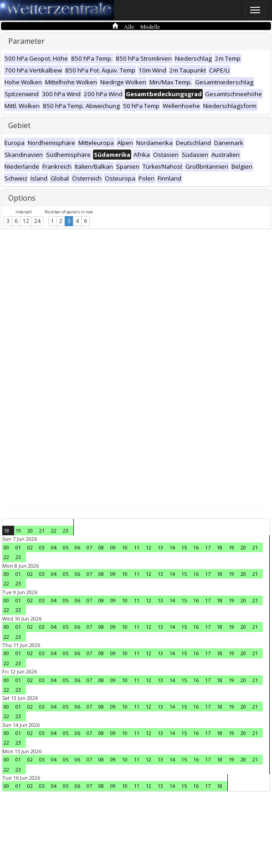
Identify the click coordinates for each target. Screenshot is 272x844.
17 (207, 547)
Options (22, 198)
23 (65, 530)
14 (172, 547)
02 (30, 547)
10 (125, 547)
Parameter (26, 41)
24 (37, 221)
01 (18, 547)
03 (42, 547)
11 (136, 547)
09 (113, 547)
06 (77, 547)
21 (42, 530)
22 (53, 530)
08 (101, 547)
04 (53, 547)
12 (26, 221)
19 (18, 530)
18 (6, 530)
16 (196, 547)
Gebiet (19, 125)
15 (184, 547)
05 (65, 547)
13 (160, 547)
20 (30, 530)
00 (6, 547)
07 (89, 547)
